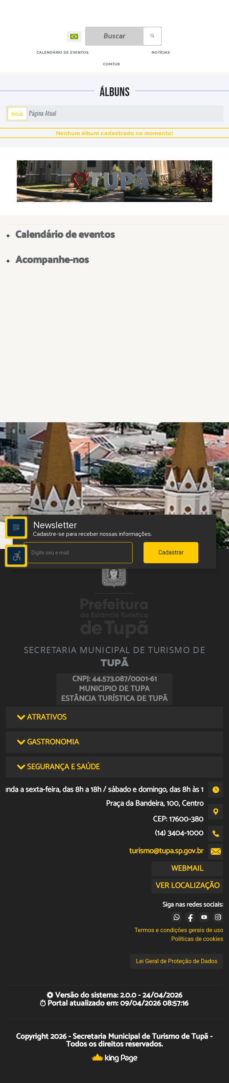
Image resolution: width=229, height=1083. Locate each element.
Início (17, 113)
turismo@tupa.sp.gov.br (166, 851)
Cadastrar (171, 552)
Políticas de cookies (197, 938)
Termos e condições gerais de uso (178, 930)
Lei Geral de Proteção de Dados (176, 961)
